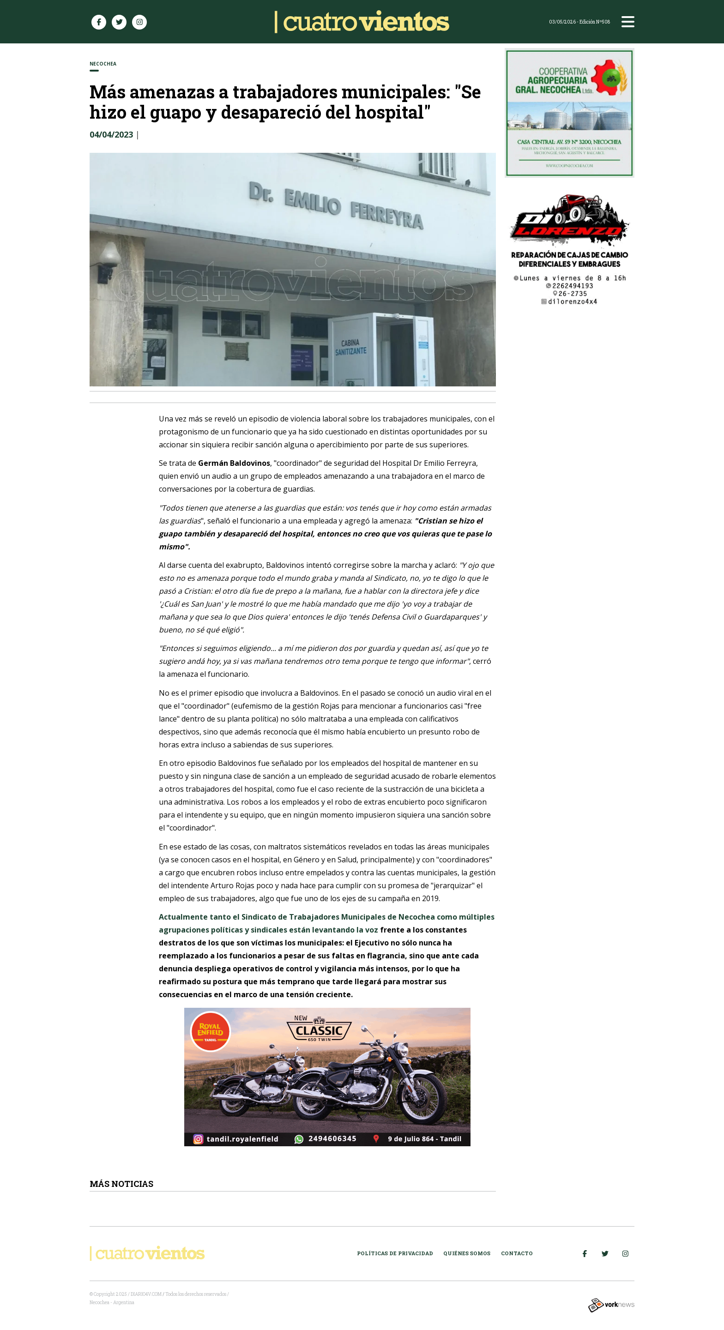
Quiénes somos (466, 1253)
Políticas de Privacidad (395, 1253)
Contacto (517, 1253)
